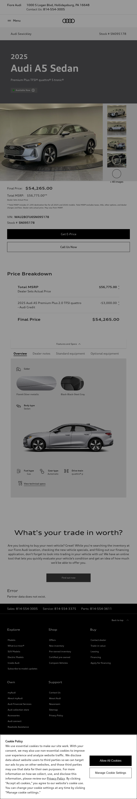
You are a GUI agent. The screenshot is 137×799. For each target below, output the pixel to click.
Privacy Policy (56, 778)
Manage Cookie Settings (110, 772)
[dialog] (68, 767)
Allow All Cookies (110, 760)
